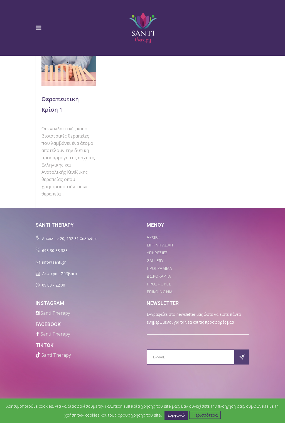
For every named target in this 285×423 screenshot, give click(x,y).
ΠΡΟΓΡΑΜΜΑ (159, 268)
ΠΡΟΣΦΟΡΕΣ (159, 284)
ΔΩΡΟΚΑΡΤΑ (159, 276)
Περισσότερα (205, 415)
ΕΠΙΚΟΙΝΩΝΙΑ (160, 291)
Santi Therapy (55, 313)
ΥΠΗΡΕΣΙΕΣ (157, 252)
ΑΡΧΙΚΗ (153, 237)
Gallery (155, 260)
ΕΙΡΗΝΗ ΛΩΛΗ (160, 245)
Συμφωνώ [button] (176, 415)
